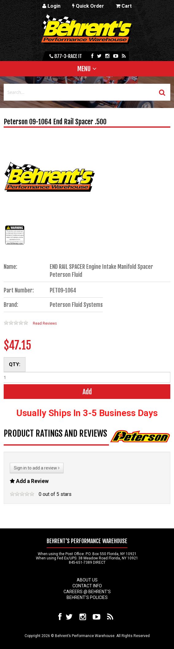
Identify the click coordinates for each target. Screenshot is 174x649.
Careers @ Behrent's (87, 591)
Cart (124, 6)
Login (51, 6)
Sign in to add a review (37, 468)
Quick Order (88, 6)
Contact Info (87, 585)
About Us (87, 580)
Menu (84, 69)
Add (87, 392)
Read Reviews (45, 323)
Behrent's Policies (87, 597)
